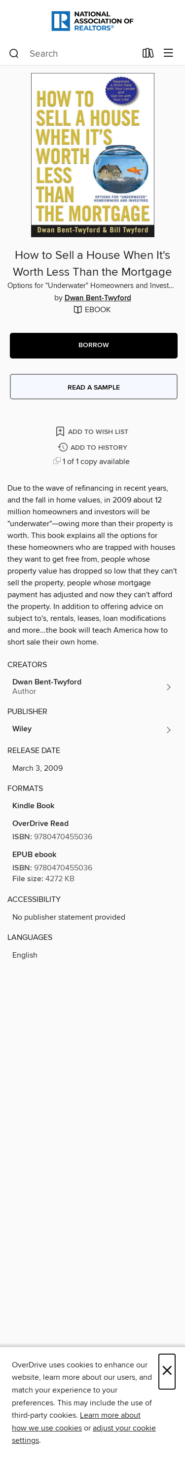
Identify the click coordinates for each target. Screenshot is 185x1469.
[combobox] (72, 54)
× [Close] (167, 1371)
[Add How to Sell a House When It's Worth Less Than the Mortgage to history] (94, 448)
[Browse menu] (168, 53)
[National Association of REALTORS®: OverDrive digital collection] (92, 21)
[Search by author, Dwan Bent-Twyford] (92, 687)
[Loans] (148, 55)
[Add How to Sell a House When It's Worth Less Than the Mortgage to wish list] (93, 431)
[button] (94, 345)
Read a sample (94, 387)
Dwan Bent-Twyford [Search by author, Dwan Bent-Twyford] (98, 298)
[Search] (14, 54)
